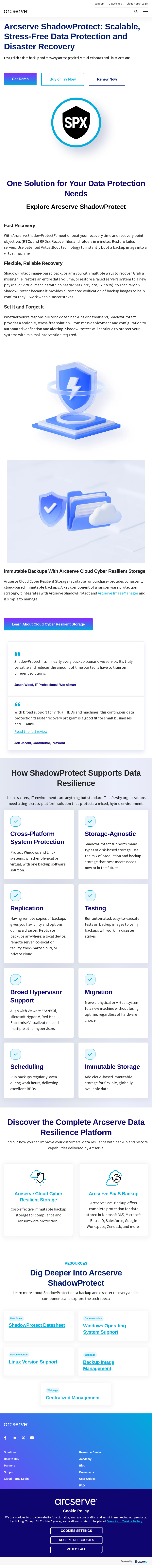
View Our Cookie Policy (124, 1521)
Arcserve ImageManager (118, 593)
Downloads (115, 3)
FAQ (82, 1485)
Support (99, 3)
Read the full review (30, 731)
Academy (85, 1459)
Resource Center (90, 1452)
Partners (9, 1465)
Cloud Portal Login (137, 3)
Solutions (10, 1452)
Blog (82, 1465)
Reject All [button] (76, 1549)
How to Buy (11, 1459)
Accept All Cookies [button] (76, 1540)
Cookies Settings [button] (76, 1530)
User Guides (87, 1478)
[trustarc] (140, 1561)
